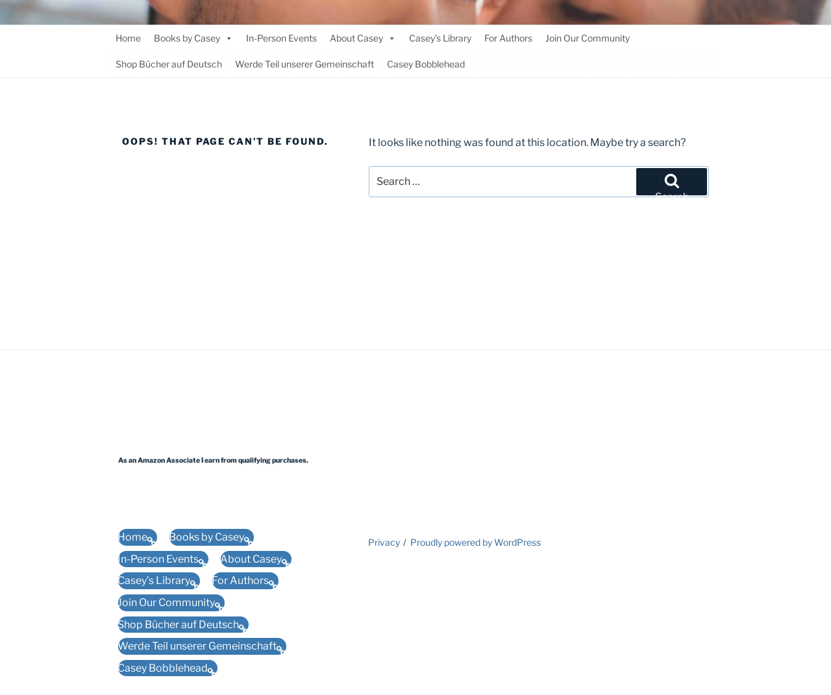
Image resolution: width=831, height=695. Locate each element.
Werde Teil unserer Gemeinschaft (304, 63)
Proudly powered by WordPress (475, 542)
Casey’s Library (440, 37)
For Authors (508, 37)
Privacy (384, 542)
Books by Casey (193, 38)
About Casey (363, 38)
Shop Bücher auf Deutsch (169, 63)
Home (128, 37)
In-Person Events (281, 37)
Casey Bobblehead (426, 63)
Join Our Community (587, 37)
